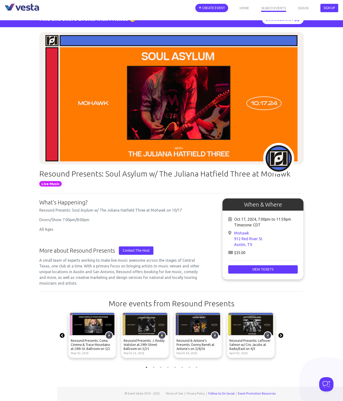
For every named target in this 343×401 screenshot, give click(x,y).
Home (244, 8)
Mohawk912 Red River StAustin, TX (248, 239)
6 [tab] (182, 367)
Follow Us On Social (221, 393)
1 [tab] (146, 367)
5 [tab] (175, 367)
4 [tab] (168, 367)
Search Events (273, 8)
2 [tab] (153, 367)
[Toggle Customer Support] (326, 384)
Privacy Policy (196, 393)
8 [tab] (196, 367)
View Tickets (263, 269)
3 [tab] (160, 367)
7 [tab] (189, 367)
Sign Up (329, 8)
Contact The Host (136, 250)
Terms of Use (174, 393)
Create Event (211, 8)
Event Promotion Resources (257, 393)
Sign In (303, 8)
